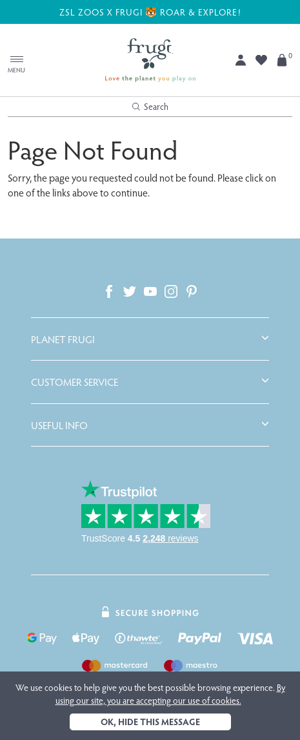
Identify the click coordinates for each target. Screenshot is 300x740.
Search (150, 106)
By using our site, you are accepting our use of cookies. (170, 693)
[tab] (150, 339)
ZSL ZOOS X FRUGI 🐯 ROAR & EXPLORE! (150, 11)
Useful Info (59, 425)
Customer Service (74, 382)
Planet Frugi (63, 339)
